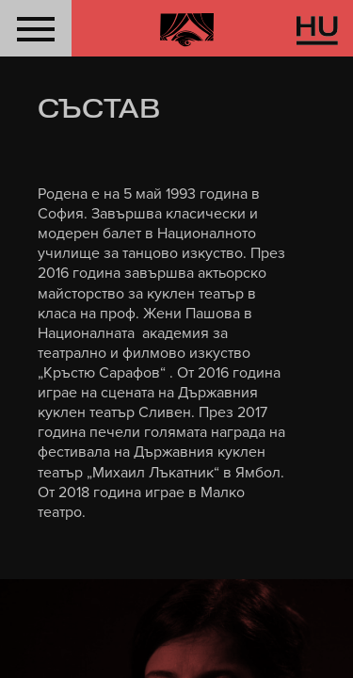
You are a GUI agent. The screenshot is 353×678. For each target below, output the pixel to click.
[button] (36, 28)
